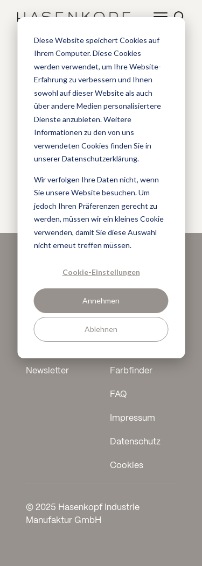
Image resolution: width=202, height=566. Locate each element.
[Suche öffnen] (179, 16)
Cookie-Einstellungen (101, 272)
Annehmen (101, 300)
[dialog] (101, 187)
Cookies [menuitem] (126, 466)
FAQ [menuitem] (118, 395)
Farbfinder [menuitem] (131, 371)
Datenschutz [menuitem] (135, 442)
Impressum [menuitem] (132, 418)
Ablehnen (101, 329)
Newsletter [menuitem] (47, 371)
